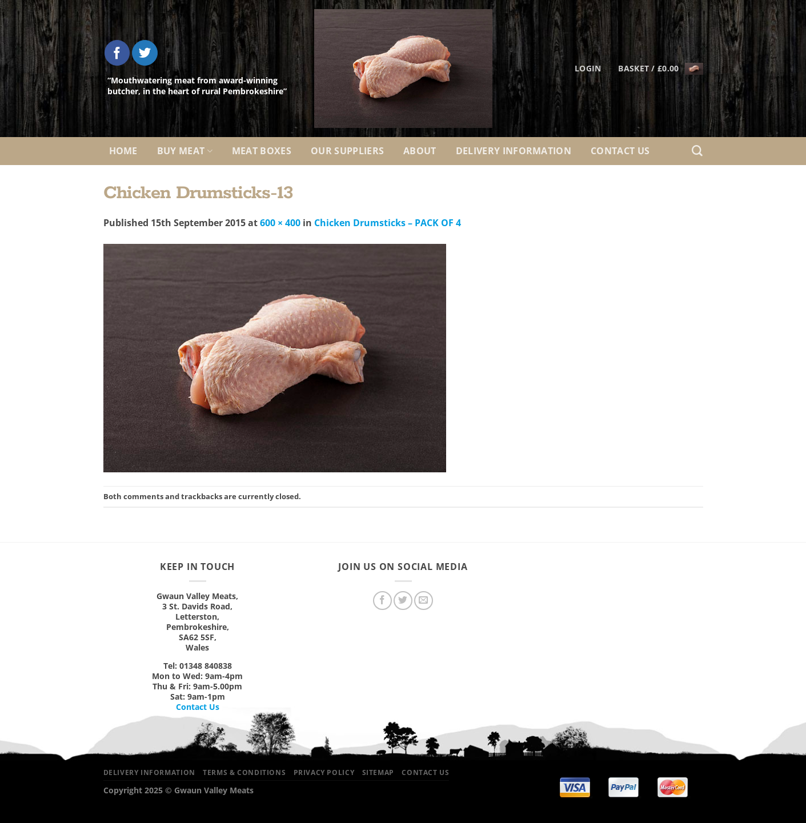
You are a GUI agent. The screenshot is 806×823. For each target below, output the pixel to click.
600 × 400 (280, 222)
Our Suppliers (347, 150)
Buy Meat (184, 150)
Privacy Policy (324, 772)
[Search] (697, 151)
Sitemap (378, 772)
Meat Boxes (261, 150)
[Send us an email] (423, 600)
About (419, 150)
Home (123, 150)
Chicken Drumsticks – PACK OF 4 (387, 222)
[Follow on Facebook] (117, 53)
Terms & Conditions (244, 772)
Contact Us (620, 150)
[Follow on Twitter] (145, 53)
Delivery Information (513, 150)
